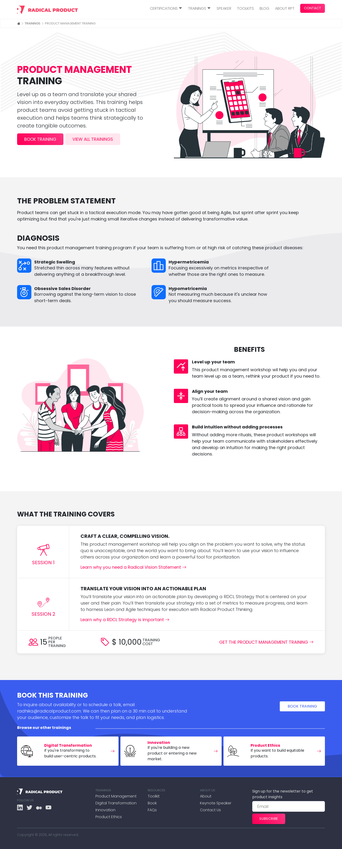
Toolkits (245, 8)
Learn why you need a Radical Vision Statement (133, 567)
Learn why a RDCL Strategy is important (125, 620)
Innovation (105, 810)
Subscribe (268, 818)
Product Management (116, 796)
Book (152, 803)
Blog (264, 8)
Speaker (224, 8)
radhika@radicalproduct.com (49, 711)
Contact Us (210, 810)
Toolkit (154, 796)
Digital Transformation (116, 803)
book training (40, 139)
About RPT (284, 8)
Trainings (32, 23)
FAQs (152, 810)
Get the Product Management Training (266, 642)
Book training (302, 706)
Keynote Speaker (215, 803)
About (205, 796)
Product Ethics (108, 817)
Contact (312, 8)
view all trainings (92, 139)
